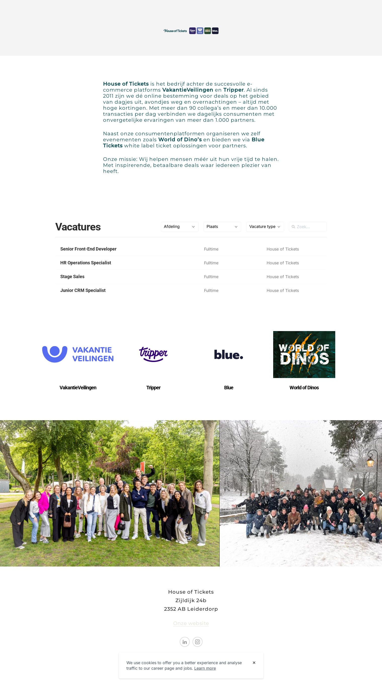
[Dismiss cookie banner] (254, 663)
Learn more (205, 668)
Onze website (191, 623)
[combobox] (180, 227)
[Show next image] (361, 493)
